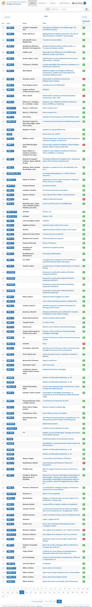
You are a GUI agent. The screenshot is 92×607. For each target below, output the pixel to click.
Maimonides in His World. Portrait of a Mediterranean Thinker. (56, 80)
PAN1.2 (10, 486)
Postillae (46, 220)
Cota (8, 23)
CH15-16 (11, 300)
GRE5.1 (10, 34)
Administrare (65, 3)
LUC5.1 (10, 220)
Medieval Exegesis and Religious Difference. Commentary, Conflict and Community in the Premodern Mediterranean (59, 73)
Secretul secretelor (49, 185)
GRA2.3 (10, 58)
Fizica (45, 343)
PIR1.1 (10, 353)
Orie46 (10, 431)
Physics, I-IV (47, 211)
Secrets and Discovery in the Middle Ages (57, 203)
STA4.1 (10, 247)
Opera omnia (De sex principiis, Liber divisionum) (60, 579)
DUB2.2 (10, 150)
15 (64, 586)
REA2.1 (10, 556)
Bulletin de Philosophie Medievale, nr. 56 (57, 448)
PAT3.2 (10, 326)
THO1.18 (11, 562)
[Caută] (86, 9)
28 (36, 590)
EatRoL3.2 (12, 427)
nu (84, 79)
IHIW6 (10, 437)
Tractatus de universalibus (52, 40)
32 (54, 590)
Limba (47, 9)
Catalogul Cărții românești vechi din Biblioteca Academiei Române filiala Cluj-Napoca (59, 260)
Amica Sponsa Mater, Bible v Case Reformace (59, 194)
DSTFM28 (11, 290)
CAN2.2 (10, 190)
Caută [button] (53, 3)
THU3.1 (10, 467)
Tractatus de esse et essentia (53, 233)
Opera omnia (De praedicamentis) (55, 575)
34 (63, 590)
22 (8, 590)
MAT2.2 (10, 238)
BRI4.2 (10, 368)
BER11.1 (11, 496)
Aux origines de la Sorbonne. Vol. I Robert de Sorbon (61, 528)
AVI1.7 (10, 518)
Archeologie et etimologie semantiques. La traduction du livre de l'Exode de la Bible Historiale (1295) (61, 393)
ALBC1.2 (11, 579)
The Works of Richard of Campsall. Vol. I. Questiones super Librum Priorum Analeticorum (61, 160)
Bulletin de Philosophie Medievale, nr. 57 (57, 452)
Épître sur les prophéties (51, 492)
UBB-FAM (39, 605)
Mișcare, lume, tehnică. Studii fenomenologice (59, 326)
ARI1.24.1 (12, 211)
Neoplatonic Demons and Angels (54, 368)
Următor (85, 17)
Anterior (6, 17)
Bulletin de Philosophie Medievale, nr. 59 (57, 376)
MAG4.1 (10, 129)
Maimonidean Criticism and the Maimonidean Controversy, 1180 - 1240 (59, 97)
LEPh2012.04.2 (14, 173)
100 (59, 599)
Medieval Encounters (50, 422)
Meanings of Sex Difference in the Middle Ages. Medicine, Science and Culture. (59, 53)
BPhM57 (10, 452)
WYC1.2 (10, 40)
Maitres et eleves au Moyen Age (54, 406)
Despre (82, 605)
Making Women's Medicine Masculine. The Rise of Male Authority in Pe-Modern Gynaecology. (60, 35)
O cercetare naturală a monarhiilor (55, 190)
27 (31, 590)
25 (22, 590)
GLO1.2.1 (11, 528)
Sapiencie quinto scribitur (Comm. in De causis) (59, 229)
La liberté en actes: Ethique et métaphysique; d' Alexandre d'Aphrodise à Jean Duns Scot (60, 550)
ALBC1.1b (11, 575)
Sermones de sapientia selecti (53, 247)
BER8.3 (10, 359)
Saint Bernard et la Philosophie (54, 85)
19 (83, 586)
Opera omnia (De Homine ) (52, 566)
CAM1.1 (10, 159)
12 (51, 586)
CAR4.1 (10, 474)
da (83, 27)
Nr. (3, 23)
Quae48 (10, 442)
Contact (75, 605)
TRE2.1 (10, 549)
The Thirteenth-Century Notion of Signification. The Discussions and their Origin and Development (61, 417)
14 (60, 586)
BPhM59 (10, 376)
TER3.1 (10, 507)
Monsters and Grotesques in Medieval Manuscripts (61, 117)
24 (17, 590)
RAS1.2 (10, 503)
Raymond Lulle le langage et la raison (56, 296)
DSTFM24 (11, 277)
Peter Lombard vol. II (50, 108)
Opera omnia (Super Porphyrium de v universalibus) (61, 570)
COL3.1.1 (11, 112)
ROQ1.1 (10, 457)
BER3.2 (10, 400)
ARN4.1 (10, 46)
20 (88, 586)
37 (77, 590)
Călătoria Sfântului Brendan (53, 199)
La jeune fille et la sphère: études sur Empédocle (60, 503)
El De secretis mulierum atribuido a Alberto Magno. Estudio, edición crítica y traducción (61, 145)
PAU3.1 (10, 242)
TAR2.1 (10, 305)
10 (41, 586)
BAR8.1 (10, 144)
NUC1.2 (10, 461)
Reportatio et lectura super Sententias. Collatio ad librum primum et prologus (61, 180)
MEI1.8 (10, 203)
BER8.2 (10, 336)
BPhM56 (10, 448)
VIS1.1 (10, 330)
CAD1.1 (10, 52)
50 (54, 599)
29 (40, 590)
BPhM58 (10, 381)
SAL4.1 (10, 391)
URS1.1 (10, 259)
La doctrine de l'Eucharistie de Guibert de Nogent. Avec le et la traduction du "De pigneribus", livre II (60, 508)
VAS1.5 (10, 522)
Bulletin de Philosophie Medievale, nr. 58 (57, 381)
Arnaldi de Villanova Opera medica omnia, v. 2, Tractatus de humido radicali (59, 47)
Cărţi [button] (32, 3)
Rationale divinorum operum (53, 238)
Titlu (44, 23)
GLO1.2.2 (11, 533)
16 (69, 586)
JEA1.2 (10, 311)
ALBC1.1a (11, 570)
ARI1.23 (11, 185)
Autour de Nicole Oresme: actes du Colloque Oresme (61, 513)
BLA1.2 (10, 537)
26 (26, 590)
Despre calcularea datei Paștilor (54, 317)
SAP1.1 (10, 229)
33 (59, 590)
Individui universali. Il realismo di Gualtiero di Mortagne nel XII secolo (59, 306)
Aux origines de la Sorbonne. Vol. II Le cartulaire (60, 533)
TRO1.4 (10, 65)
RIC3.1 (10, 406)
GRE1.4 (10, 89)
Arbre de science (49, 364)
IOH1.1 (10, 233)
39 (86, 590)
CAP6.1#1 (11, 121)
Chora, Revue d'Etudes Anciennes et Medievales (60, 300)
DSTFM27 (11, 284)
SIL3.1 (10, 96)
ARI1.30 (11, 343)
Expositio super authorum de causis (55, 225)
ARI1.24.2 (12, 216)
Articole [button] (42, 3)
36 (73, 590)
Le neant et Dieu (48, 321)
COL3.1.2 (11, 108)
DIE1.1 (10, 167)
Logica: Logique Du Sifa (51, 518)
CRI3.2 (10, 412)
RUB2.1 (10, 296)
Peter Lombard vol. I (50, 112)
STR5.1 (10, 79)
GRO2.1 (10, 199)
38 (82, 590)
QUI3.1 (10, 513)
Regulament (68, 605)
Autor (25, 23)
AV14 (9, 134)
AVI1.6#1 (11, 492)
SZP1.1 (10, 71)
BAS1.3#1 (11, 385)
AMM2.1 (10, 321)
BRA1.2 (10, 85)
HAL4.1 (10, 194)
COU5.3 (10, 102)
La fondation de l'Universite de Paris (56, 400)
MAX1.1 (10, 317)
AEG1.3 (10, 225)
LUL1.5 (10, 364)
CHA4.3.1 (11, 179)
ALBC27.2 (11, 566)
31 (49, 590)
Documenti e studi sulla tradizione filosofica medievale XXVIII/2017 (58, 291)
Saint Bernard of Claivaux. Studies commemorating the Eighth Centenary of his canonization (61, 348)
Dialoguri (46, 89)
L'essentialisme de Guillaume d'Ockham (57, 457)
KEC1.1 (10, 253)
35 (68, 590)
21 (3, 590)
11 (46, 586)
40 (3, 594)
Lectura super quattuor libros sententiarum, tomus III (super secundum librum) (61, 386)
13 (55, 586)
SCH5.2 (10, 28)
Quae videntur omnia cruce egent (55, 412)
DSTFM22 (11, 271)
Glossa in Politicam (49, 242)
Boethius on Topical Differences (54, 129)
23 (12, 590)
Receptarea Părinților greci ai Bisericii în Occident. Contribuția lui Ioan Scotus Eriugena (61, 312)
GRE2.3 (10, 543)
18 (78, 586)
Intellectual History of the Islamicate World (58, 437)
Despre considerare (50, 359)
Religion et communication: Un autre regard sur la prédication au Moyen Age (61, 497)
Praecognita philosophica (52, 253)
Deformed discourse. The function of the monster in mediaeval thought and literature (61, 139)
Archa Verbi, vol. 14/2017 (51, 134)
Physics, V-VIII (47, 216)
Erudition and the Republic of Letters (56, 427)
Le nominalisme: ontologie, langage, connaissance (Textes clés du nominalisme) (60, 487)
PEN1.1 (10, 347)
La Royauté (47, 562)
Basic (87, 605)
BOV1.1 (10, 117)
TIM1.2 (10, 265)
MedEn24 (11, 422)
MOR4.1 (10, 416)
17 (74, 586)
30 (45, 590)
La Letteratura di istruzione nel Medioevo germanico (61, 121)
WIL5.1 (10, 138)
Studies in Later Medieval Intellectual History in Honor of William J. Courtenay (60, 103)
